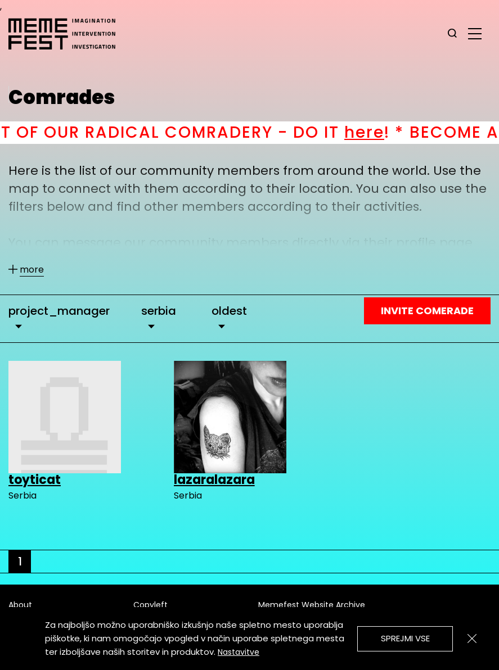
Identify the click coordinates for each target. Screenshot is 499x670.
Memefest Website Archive (311, 604)
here (380, 132)
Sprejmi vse (405, 638)
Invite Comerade (427, 311)
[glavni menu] (475, 33)
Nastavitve (238, 652)
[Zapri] (472, 638)
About (20, 604)
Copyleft (150, 604)
